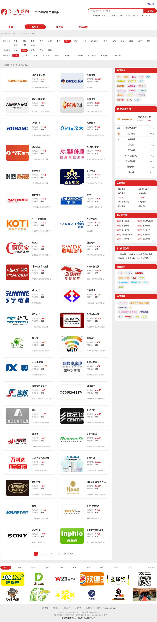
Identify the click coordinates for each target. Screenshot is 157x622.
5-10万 (113, 16)
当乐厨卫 (142, 197)
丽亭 (121, 287)
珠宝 (140, 41)
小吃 (141, 77)
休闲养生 (132, 91)
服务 (58, 41)
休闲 (50, 41)
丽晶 (134, 278)
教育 (33, 41)
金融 (33, 45)
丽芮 (146, 282)
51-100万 (136, 16)
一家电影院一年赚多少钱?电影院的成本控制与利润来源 (136, 254)
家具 (33, 50)
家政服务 (121, 86)
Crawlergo (123, 303)
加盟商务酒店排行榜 (139, 303)
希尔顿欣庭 (135, 282)
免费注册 (89, 608)
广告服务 (56, 608)
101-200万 (146, 16)
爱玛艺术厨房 (131, 128)
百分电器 (121, 206)
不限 (15, 55)
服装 (84, 41)
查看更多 (153, 568)
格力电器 (131, 134)
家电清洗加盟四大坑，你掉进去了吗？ (134, 258)
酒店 (41, 41)
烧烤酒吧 (139, 273)
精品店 (130, 95)
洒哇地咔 (131, 167)
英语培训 (121, 81)
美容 (148, 41)
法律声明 (78, 608)
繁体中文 (151, 4)
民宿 (141, 81)
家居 (27, 34)
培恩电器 (131, 150)
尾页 (71, 554)
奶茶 (134, 77)
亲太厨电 (121, 197)
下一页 (63, 554)
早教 (148, 77)
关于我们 (44, 608)
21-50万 (128, 16)
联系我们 (67, 608)
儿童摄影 (131, 86)
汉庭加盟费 (123, 307)
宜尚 (141, 278)
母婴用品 (121, 90)
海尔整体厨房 (131, 161)
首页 (11, 27)
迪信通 (131, 172)
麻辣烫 (126, 77)
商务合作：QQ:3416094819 (106, 608)
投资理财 (141, 95)
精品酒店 (132, 81)
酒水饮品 (95, 41)
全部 (15, 41)
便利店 (142, 86)
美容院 (120, 95)
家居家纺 (120, 100)
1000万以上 (118, 55)
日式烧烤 (129, 273)
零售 (105, 41)
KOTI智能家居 (131, 156)
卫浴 (41, 50)
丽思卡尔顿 (124, 278)
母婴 (15, 45)
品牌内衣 (142, 91)
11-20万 (120, 16)
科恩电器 (142, 202)
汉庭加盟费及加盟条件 (128, 312)
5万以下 (105, 16)
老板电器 (131, 139)
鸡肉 (120, 273)
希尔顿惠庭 (123, 282)
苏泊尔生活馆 (144, 117)
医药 (114, 41)
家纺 (76, 41)
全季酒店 (128, 317)
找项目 (35, 27)
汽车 (24, 45)
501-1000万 (105, 55)
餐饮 (24, 41)
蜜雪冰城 (144, 312)
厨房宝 (131, 145)
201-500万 (92, 55)
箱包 (129, 100)
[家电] (118, 221)
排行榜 (59, 27)
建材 (122, 41)
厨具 (50, 50)
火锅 (118, 77)
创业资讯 (84, 27)
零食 (144, 316)
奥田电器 (142, 206)
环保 (131, 41)
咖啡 (137, 317)
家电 (33, 34)
